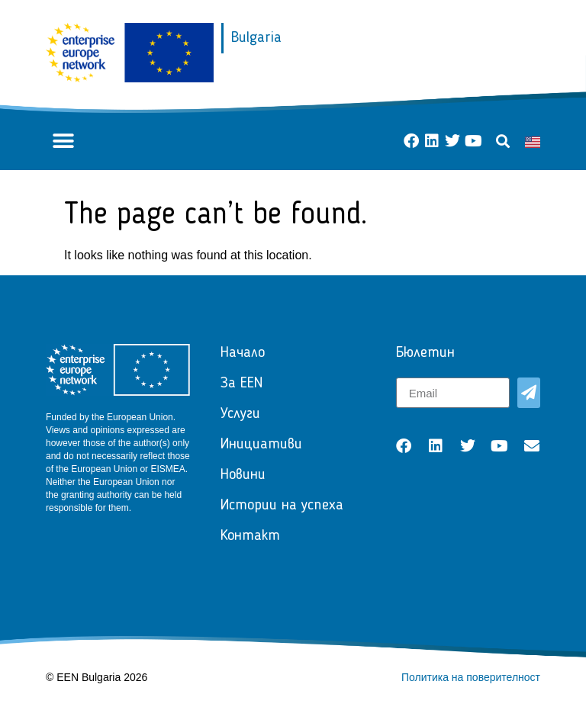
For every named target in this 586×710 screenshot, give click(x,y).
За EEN (241, 383)
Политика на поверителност (470, 677)
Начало (243, 353)
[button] (63, 141)
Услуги (240, 414)
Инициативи (261, 444)
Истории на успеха (282, 505)
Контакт (250, 536)
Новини (243, 475)
